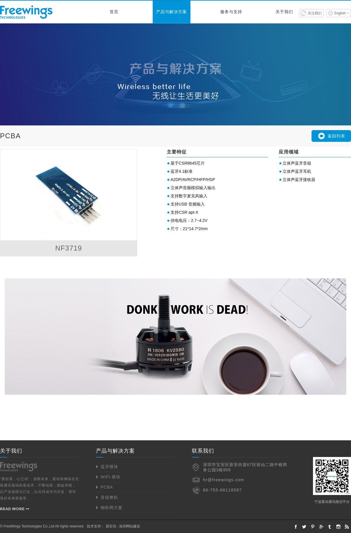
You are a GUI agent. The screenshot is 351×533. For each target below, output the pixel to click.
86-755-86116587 (222, 490)
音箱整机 (109, 497)
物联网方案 (112, 507)
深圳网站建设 (129, 526)
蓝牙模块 (109, 466)
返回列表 (336, 136)
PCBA (107, 487)
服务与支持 (231, 12)
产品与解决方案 (171, 12)
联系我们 (203, 451)
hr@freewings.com (223, 479)
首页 (114, 12)
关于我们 (284, 12)
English (340, 13)
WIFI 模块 (111, 477)
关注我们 (315, 13)
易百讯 (111, 526)
